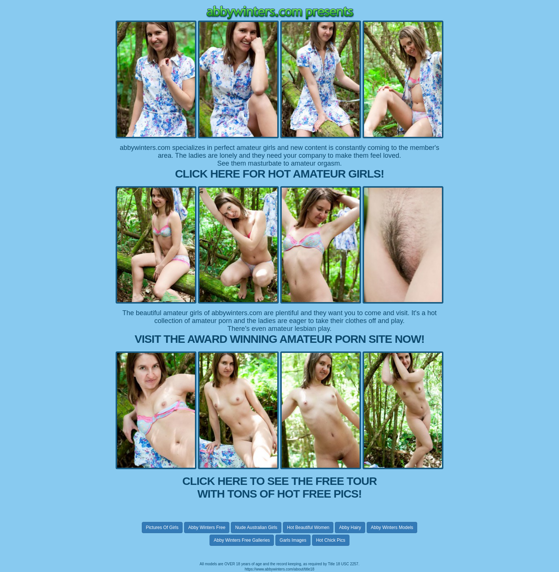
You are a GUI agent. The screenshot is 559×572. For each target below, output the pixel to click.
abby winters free (206, 527)
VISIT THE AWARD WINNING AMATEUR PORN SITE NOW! (280, 339)
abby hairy (350, 527)
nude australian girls (256, 527)
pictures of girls (162, 527)
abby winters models (392, 527)
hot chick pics (330, 540)
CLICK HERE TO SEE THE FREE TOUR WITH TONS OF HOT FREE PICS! (279, 487)
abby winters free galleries (242, 540)
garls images (293, 540)
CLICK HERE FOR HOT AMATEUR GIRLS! (279, 173)
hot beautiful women (308, 527)
